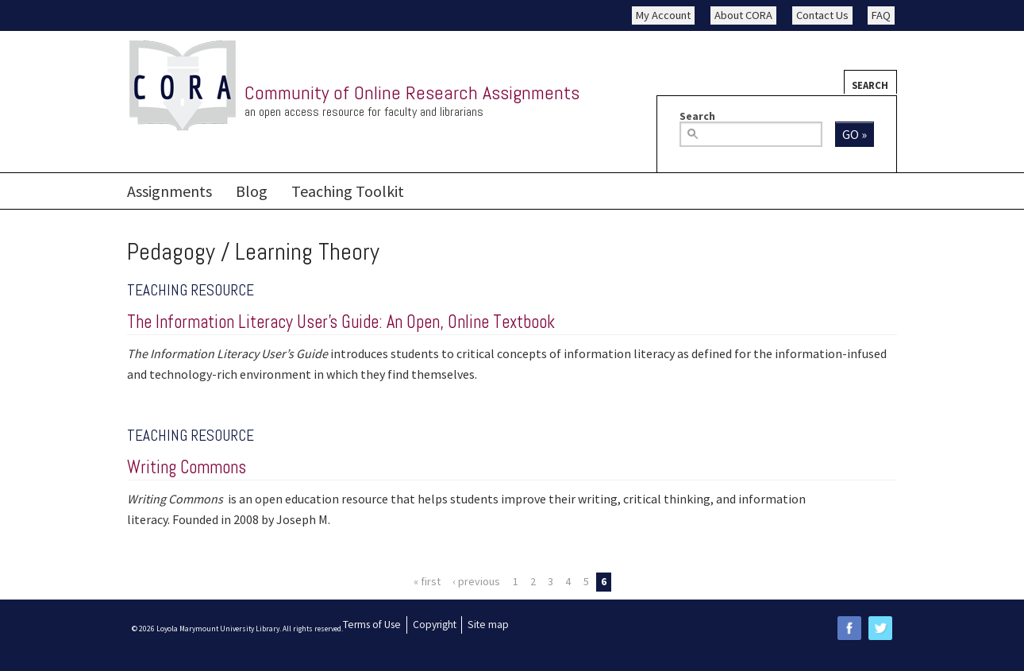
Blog (252, 191)
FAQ (881, 15)
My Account (663, 15)
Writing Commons (186, 467)
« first (427, 581)
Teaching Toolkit (347, 191)
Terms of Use (372, 624)
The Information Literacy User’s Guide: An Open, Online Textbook (341, 322)
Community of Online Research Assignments (411, 92)
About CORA (743, 15)
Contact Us (822, 15)
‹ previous (476, 581)
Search (870, 85)
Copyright (434, 624)
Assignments (169, 191)
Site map (488, 624)
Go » (854, 134)
